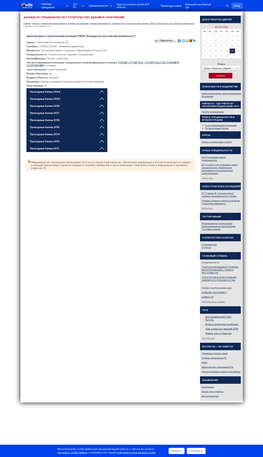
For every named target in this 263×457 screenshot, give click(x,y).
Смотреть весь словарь (213, 302)
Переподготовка (171, 5)
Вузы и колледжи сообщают (222, 324)
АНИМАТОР (208, 297)
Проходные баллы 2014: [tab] (67, 134)
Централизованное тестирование (219, 226)
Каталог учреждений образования (49, 23)
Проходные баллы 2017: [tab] (67, 113)
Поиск (221, 64)
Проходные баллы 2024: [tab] (67, 91)
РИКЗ (204, 362)
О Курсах (206, 247)
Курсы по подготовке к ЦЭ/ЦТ (217, 142)
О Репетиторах (209, 244)
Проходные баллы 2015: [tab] (67, 127)
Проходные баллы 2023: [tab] (67, 98)
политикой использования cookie (136, 452)
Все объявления (210, 396)
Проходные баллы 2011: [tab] (67, 148)
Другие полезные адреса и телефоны (221, 371)
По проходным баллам (216, 128)
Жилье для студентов (218, 333)
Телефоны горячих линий (215, 353)
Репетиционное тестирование (217, 223)
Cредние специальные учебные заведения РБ (89, 23)
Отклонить (196, 450)
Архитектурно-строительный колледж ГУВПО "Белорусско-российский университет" (153, 23)
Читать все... (208, 178)
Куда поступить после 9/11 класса (133, 6)
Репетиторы (208, 387)
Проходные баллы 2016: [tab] (67, 120)
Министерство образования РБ (217, 367)
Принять (176, 450)
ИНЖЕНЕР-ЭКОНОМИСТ (214, 292)
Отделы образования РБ (214, 358)
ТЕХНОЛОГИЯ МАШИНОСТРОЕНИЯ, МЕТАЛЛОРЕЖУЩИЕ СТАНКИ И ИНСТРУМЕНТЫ (220, 270)
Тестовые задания (211, 229)
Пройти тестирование (213, 112)
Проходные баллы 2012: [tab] (67, 141)
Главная (27, 23)
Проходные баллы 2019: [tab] (67, 105)
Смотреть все (208, 338)
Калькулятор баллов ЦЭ (198, 6)
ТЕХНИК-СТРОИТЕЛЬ (130, 62)
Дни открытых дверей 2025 (221, 328)
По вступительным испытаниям (221, 125)
